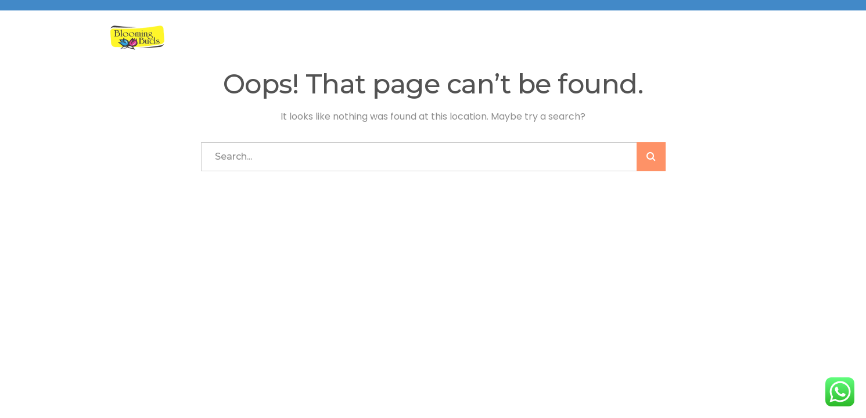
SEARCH (651, 156)
